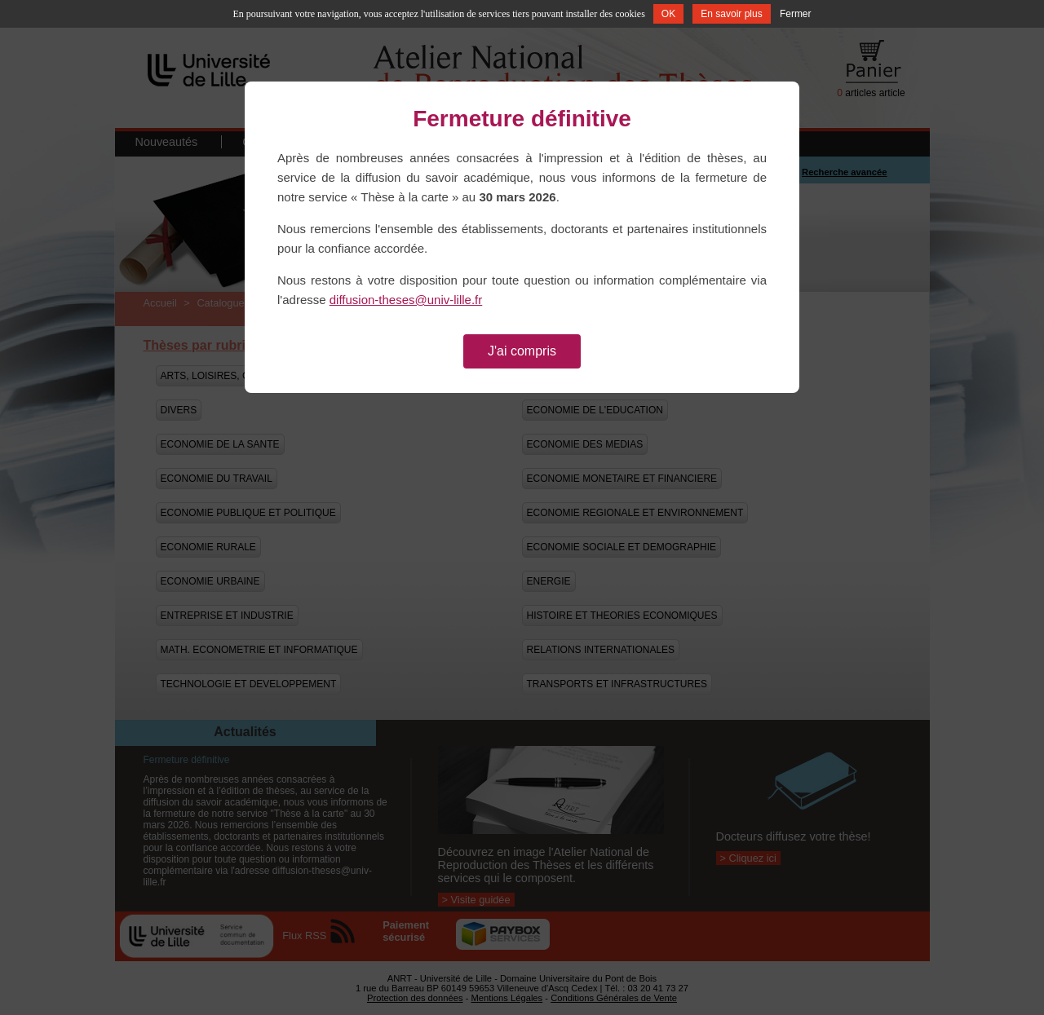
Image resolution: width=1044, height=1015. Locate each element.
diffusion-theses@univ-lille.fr (406, 300)
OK (668, 14)
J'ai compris (522, 351)
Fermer (796, 14)
